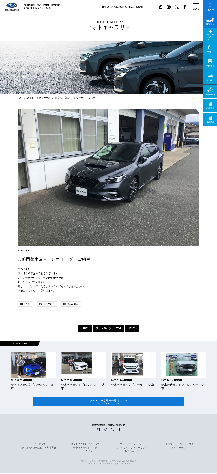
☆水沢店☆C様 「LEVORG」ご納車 (32, 386)
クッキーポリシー (178, 448)
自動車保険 (210, 91)
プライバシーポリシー (132, 445)
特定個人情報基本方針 (85, 448)
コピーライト (85, 452)
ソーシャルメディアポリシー (131, 448)
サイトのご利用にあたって (85, 445)
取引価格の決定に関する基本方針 (38, 448)
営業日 (210, 49)
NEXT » (132, 328)
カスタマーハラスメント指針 (178, 445)
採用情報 (210, 119)
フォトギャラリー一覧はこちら (108, 402)
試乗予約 (210, 21)
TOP (20, 98)
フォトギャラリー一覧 (39, 97)
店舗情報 (210, 63)
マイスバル (210, 7)
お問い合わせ (132, 452)
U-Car (210, 77)
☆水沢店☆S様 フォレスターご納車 (182, 386)
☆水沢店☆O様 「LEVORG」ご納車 (82, 386)
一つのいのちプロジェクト (210, 35)
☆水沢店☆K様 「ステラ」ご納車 (132, 384)
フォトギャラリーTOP (108, 328)
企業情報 (210, 105)
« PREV (84, 328)
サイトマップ (38, 445)
